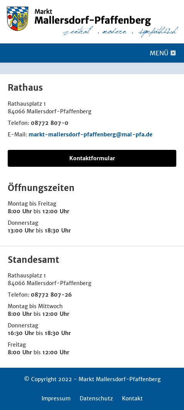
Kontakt (132, 398)
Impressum (56, 398)
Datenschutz (96, 398)
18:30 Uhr (58, 230)
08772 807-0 (50, 123)
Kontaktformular (92, 158)
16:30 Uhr (21, 333)
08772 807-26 (51, 294)
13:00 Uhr (21, 230)
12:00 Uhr (55, 211)
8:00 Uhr (20, 211)
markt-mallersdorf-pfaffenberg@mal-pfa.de (90, 134)
